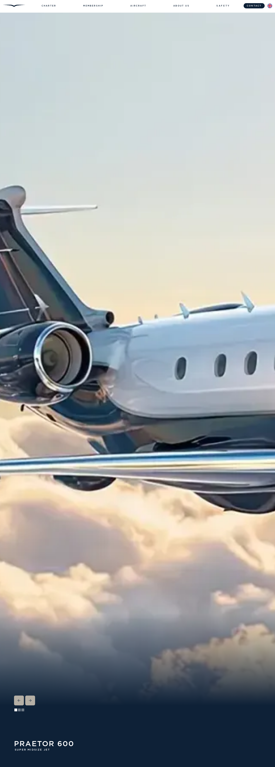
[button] (49, 6)
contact (254, 6)
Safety (223, 6)
